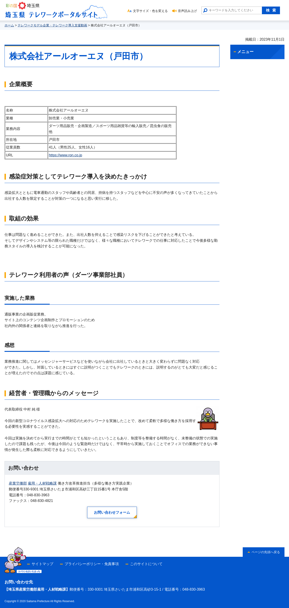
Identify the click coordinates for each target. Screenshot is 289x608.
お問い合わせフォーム (112, 512)
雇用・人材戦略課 (42, 483)
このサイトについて (146, 564)
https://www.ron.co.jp (65, 155)
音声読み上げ (187, 11)
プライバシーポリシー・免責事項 (92, 564)
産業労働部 (18, 483)
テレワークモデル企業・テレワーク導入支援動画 (52, 25)
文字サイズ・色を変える (150, 11)
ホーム (9, 25)
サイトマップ (42, 564)
